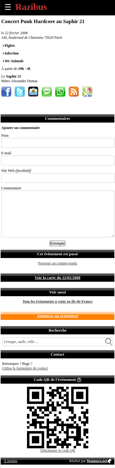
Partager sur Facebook (6, 92)
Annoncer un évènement (57, 315)
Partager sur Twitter (20, 92)
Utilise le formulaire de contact (25, 368)
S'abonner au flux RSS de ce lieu (74, 92)
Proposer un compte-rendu (57, 263)
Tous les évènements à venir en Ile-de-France (57, 301)
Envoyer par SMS (47, 92)
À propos (10, 461)
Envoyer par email (33, 92)
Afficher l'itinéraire (87, 92)
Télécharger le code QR (57, 450)
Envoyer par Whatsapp (60, 92)
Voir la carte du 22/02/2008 (57, 277)
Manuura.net (96, 461)
